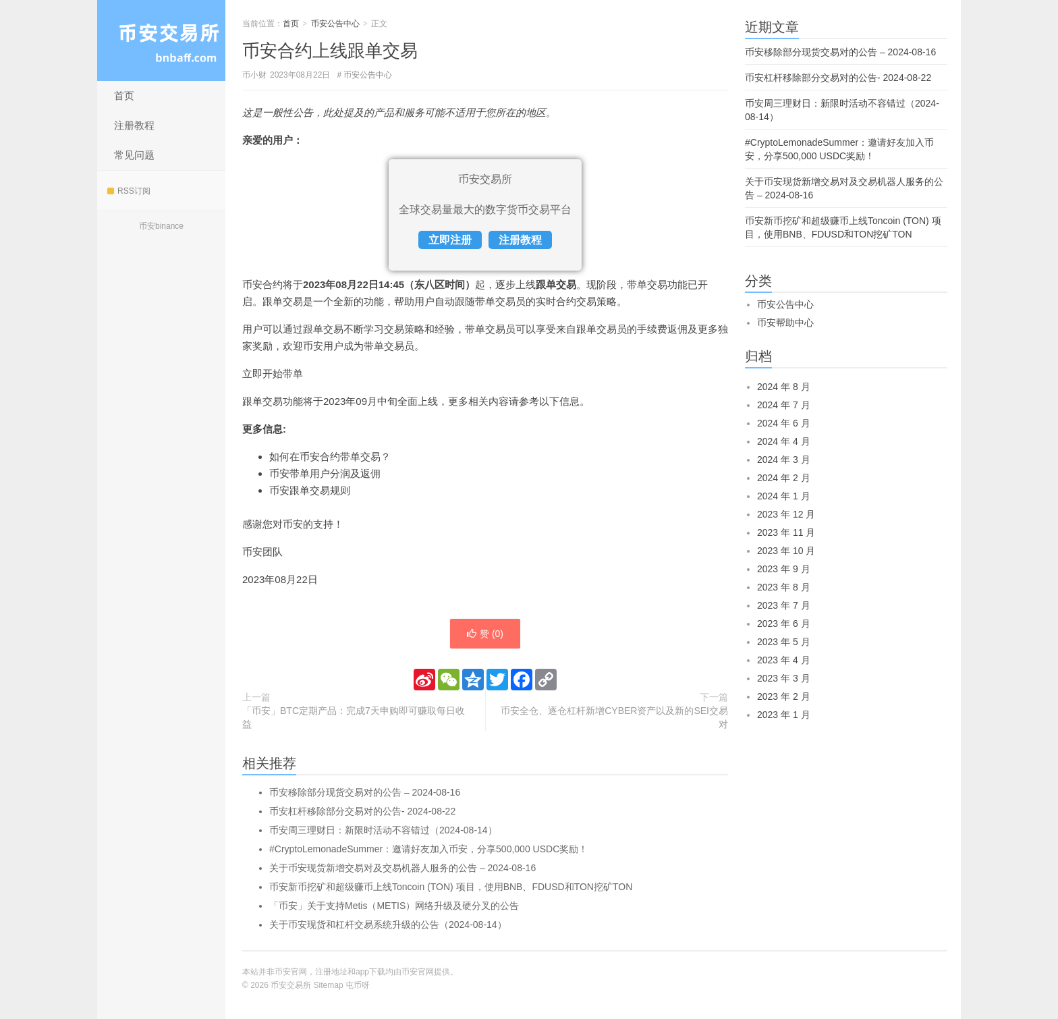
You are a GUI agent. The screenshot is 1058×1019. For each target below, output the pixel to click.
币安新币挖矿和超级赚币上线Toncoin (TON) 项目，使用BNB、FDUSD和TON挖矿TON (450, 886)
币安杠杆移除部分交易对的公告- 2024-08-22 (362, 811)
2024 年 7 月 (783, 405)
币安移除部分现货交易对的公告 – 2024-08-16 (364, 792)
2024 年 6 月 (783, 423)
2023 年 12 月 (786, 514)
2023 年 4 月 (783, 660)
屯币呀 (357, 985)
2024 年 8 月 (783, 386)
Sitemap (328, 985)
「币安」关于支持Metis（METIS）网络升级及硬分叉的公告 (394, 905)
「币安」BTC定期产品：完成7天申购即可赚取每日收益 (353, 717)
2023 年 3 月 (783, 678)
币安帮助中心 (785, 322)
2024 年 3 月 (783, 459)
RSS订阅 (128, 191)
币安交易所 (161, 40)
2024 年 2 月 (783, 477)
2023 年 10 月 (786, 550)
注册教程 (134, 125)
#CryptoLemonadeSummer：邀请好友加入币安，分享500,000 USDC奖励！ (428, 849)
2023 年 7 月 (783, 605)
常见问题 (134, 155)
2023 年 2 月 (783, 696)
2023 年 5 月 (783, 641)
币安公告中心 (335, 23)
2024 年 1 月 (783, 496)
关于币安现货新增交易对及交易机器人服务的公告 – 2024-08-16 (402, 867)
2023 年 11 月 (786, 532)
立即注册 (450, 240)
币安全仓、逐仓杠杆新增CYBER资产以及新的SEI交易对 (614, 717)
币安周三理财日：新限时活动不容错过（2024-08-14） (383, 830)
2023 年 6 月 (783, 623)
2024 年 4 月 (783, 441)
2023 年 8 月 (783, 587)
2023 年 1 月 (783, 714)
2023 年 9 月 (783, 568)
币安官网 (417, 971)
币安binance (161, 226)
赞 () (485, 633)
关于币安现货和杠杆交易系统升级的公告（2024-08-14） (388, 924)
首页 (124, 95)
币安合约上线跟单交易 (330, 50)
